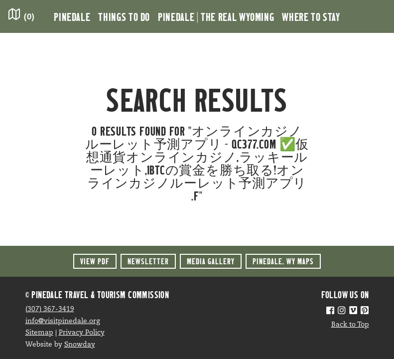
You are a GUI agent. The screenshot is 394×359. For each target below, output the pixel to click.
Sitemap (39, 333)
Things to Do (124, 16)
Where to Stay (311, 16)
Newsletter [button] (148, 261)
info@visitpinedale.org (62, 321)
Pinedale (72, 16)
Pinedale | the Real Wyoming (216, 16)
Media (211, 261)
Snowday (79, 345)
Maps (283, 261)
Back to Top (350, 325)
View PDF (95, 261)
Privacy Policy (82, 333)
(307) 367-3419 (49, 309)
